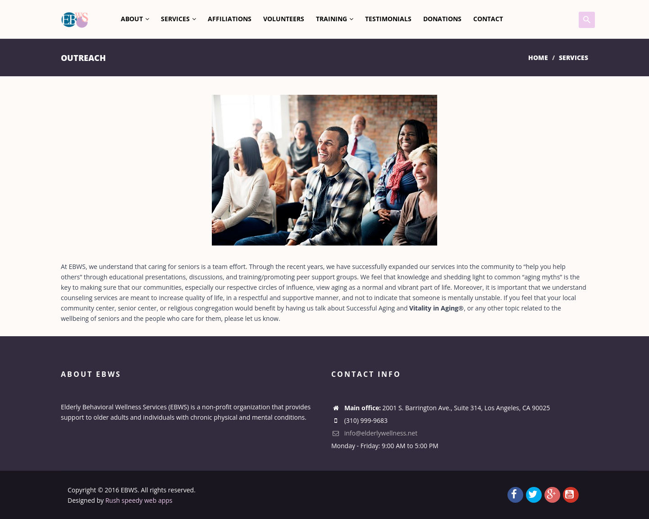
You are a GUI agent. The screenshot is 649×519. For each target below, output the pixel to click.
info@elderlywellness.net (374, 433)
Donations (442, 18)
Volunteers (283, 18)
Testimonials (388, 18)
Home (538, 57)
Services (178, 18)
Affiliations (229, 18)
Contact (488, 18)
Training (334, 18)
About (135, 18)
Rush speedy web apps (139, 500)
